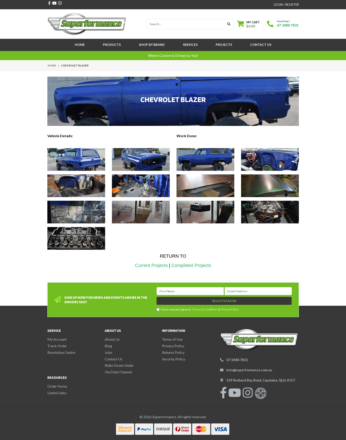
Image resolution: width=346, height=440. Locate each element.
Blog (108, 346)
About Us (112, 339)
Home (80, 44)
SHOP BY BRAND (152, 44)
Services (190, 44)
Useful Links (56, 393)
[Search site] (229, 24)
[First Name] (190, 291)
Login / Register (286, 4)
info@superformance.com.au (249, 370)
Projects (224, 44)
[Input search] (186, 24)
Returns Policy (173, 352)
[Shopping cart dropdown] (248, 24)
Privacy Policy (229, 309)
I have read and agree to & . (198, 309)
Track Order (57, 346)
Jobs (108, 352)
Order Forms (57, 386)
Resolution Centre (61, 352)
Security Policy (173, 359)
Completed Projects (191, 265)
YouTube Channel (118, 372)
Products (112, 44)
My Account (57, 339)
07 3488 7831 (288, 25)
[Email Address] (258, 291)
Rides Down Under (119, 365)
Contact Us (260, 44)
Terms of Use (172, 339)
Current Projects (151, 265)
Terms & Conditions (204, 309)
